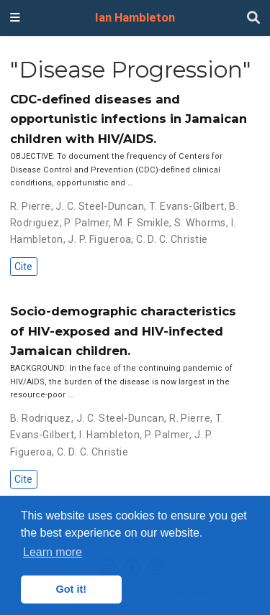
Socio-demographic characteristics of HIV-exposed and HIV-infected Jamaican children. (123, 331)
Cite (23, 266)
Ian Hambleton (135, 17)
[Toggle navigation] (15, 18)
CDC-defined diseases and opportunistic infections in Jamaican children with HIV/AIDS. (128, 119)
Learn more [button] (52, 552)
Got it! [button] (71, 589)
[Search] (253, 18)
